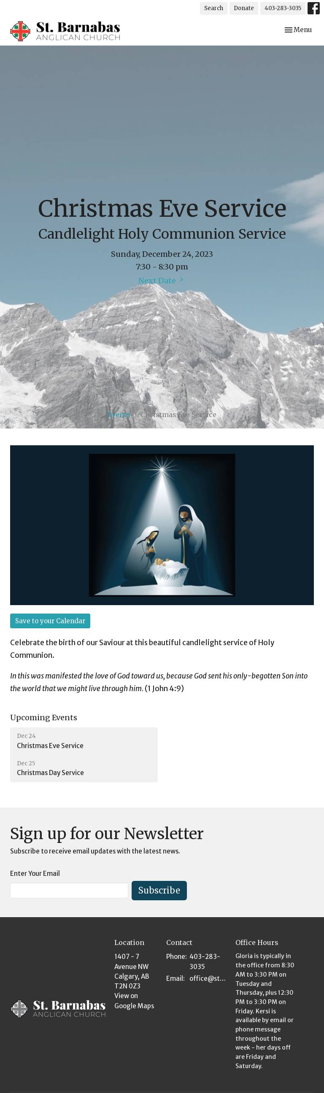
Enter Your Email (35, 874)
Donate (244, 8)
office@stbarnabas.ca (208, 979)
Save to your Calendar (50, 621)
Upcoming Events (43, 717)
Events (119, 414)
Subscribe (159, 890)
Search (213, 8)
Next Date (162, 280)
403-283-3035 (283, 8)
